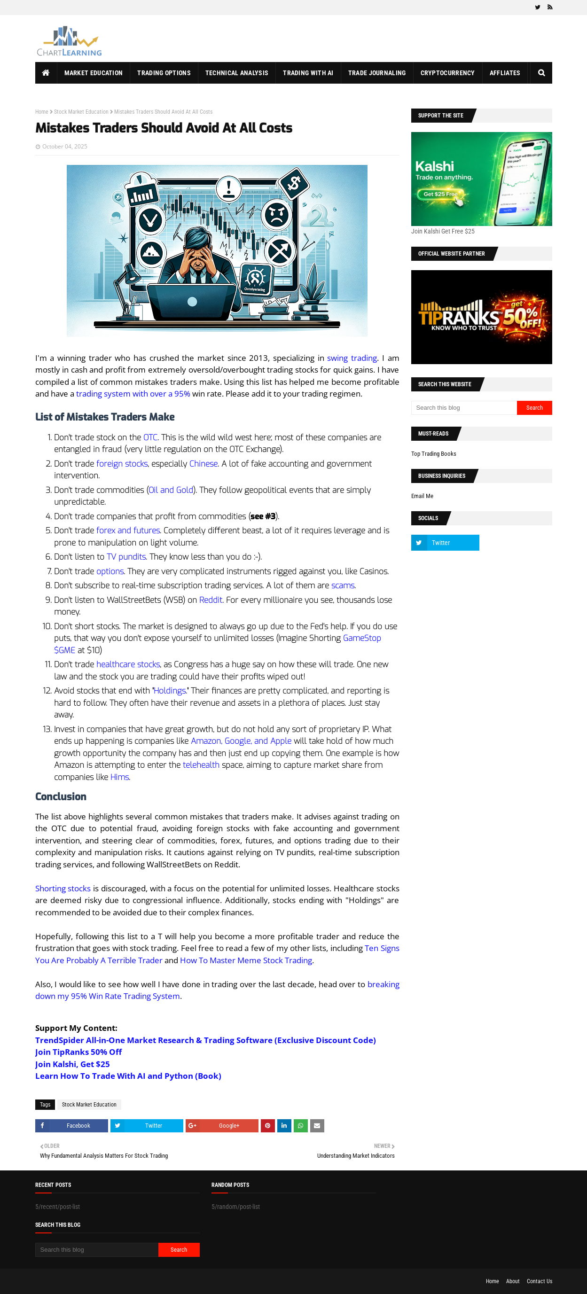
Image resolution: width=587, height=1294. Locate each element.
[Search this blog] (464, 408)
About (513, 1281)
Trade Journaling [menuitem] (377, 73)
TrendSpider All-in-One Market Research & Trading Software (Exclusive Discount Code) (205, 1040)
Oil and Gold (171, 490)
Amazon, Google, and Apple (241, 741)
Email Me (422, 495)
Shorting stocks (63, 888)
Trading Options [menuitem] (164, 73)
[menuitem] (46, 73)
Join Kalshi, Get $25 (72, 1064)
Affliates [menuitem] (505, 73)
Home (41, 112)
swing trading (352, 357)
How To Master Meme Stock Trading (246, 960)
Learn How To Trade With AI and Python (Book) (128, 1075)
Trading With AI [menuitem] (308, 73)
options (110, 571)
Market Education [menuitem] (93, 73)
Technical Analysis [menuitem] (236, 73)
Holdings (170, 691)
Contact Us (539, 1281)
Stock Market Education (81, 112)
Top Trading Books (433, 453)
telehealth (201, 765)
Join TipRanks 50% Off (78, 1051)
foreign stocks (122, 464)
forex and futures (128, 530)
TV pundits (126, 557)
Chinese (203, 464)
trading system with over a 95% (133, 393)
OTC (150, 437)
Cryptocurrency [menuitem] (448, 73)
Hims (119, 777)
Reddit (210, 600)
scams (342, 585)
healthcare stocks (128, 664)
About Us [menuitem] (56, 94)
